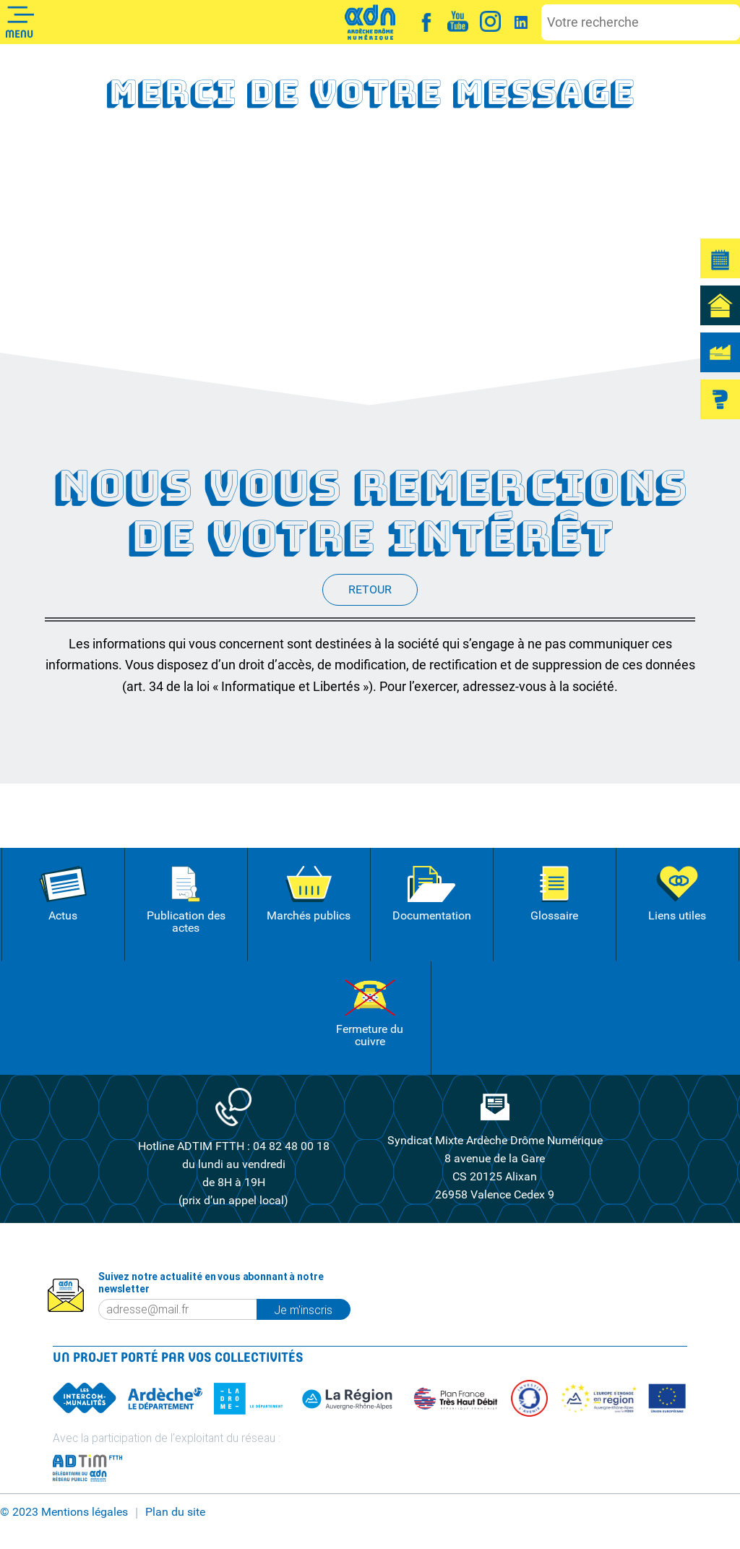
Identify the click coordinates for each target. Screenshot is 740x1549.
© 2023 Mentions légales (64, 1512)
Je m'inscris (312, 1309)
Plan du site (175, 1512)
